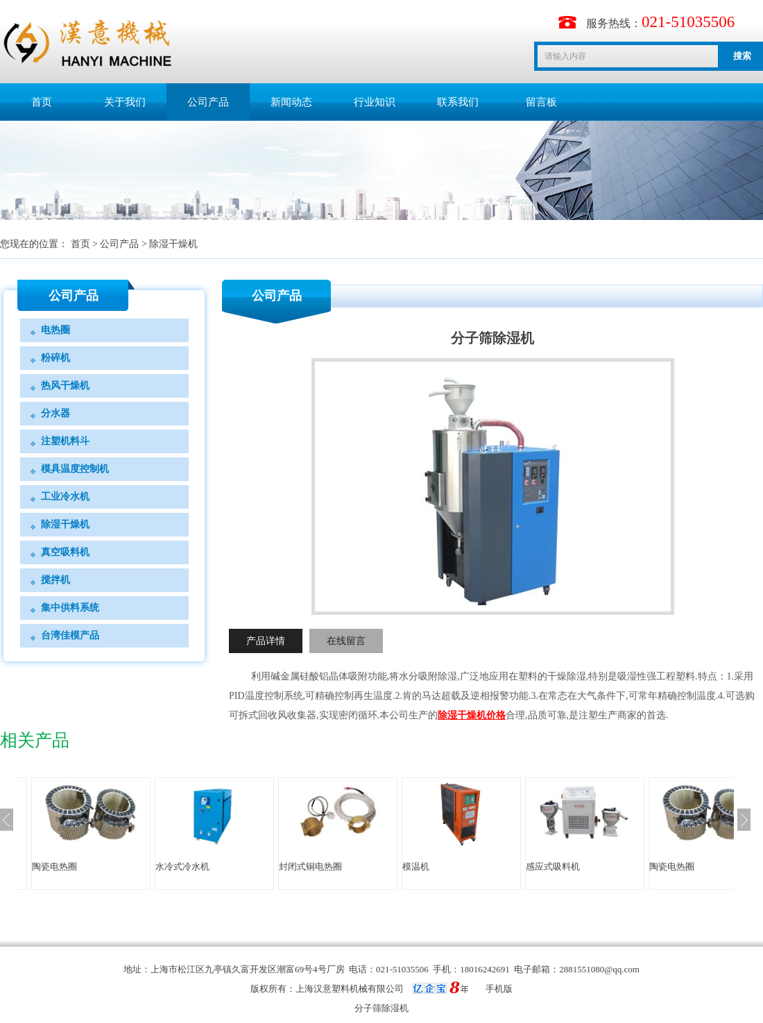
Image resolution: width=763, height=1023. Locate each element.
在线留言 (346, 641)
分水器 (55, 413)
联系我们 (458, 102)
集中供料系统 (70, 607)
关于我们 (125, 102)
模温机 (415, 866)
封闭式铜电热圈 (310, 866)
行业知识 (374, 102)
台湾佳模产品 (70, 635)
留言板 (541, 102)
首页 (41, 102)
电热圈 (55, 330)
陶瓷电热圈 (54, 866)
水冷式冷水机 (182, 866)
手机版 (499, 988)
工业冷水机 (65, 496)
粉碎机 (55, 358)
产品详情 (265, 641)
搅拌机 (55, 580)
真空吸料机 (65, 552)
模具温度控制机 (75, 469)
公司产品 (208, 102)
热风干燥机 (65, 385)
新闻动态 (291, 102)
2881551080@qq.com (599, 969)
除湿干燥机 (173, 244)
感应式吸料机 (553, 866)
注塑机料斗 (65, 441)
